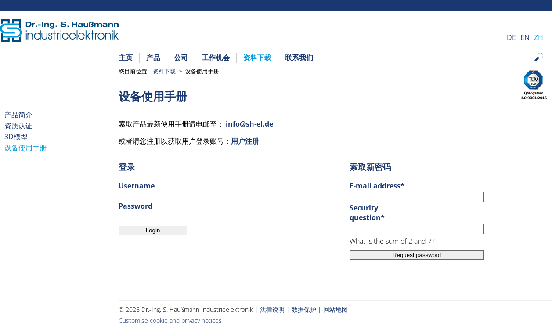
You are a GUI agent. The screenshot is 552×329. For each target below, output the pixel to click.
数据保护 (304, 309)
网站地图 (335, 309)
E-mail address (377, 186)
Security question (369, 212)
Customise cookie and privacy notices (170, 320)
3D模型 (16, 136)
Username (137, 186)
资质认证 (18, 125)
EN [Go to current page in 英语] (525, 37)
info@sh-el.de (249, 124)
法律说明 (272, 309)
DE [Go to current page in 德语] (511, 37)
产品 (153, 57)
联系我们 (299, 57)
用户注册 (245, 141)
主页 (126, 57)
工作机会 (216, 57)
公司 (181, 57)
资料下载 (257, 57)
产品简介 (18, 114)
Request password (417, 255)
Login (153, 230)
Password (135, 206)
